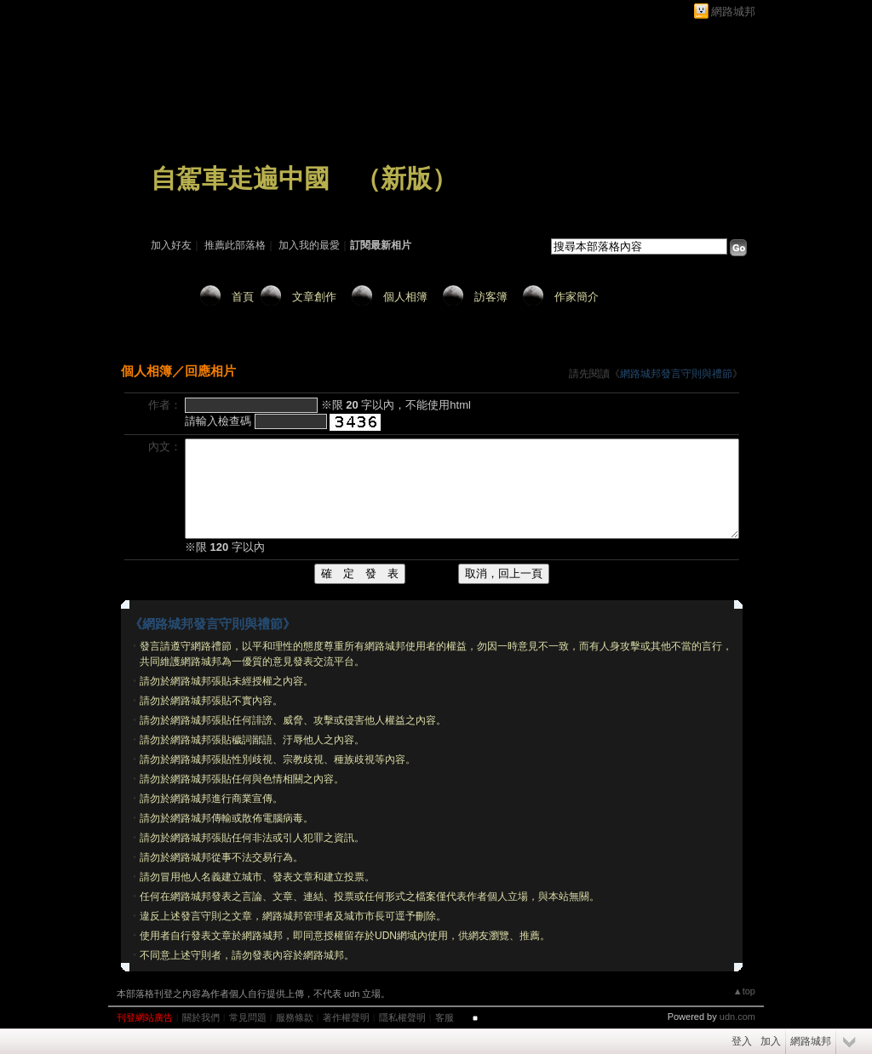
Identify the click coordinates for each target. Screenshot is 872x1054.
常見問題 (248, 1017)
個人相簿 (405, 296)
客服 (444, 1017)
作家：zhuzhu (181, 203)
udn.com (737, 1016)
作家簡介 (576, 296)
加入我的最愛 (309, 245)
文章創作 (314, 296)
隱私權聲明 (402, 1017)
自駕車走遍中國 (240, 178)
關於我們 (201, 1017)
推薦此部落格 (235, 245)
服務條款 (294, 1017)
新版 (406, 178)
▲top (744, 991)
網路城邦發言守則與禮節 (676, 374)
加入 (770, 1041)
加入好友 (171, 245)
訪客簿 (491, 296)
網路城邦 (733, 11)
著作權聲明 (346, 1017)
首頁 (243, 296)
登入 (741, 1041)
